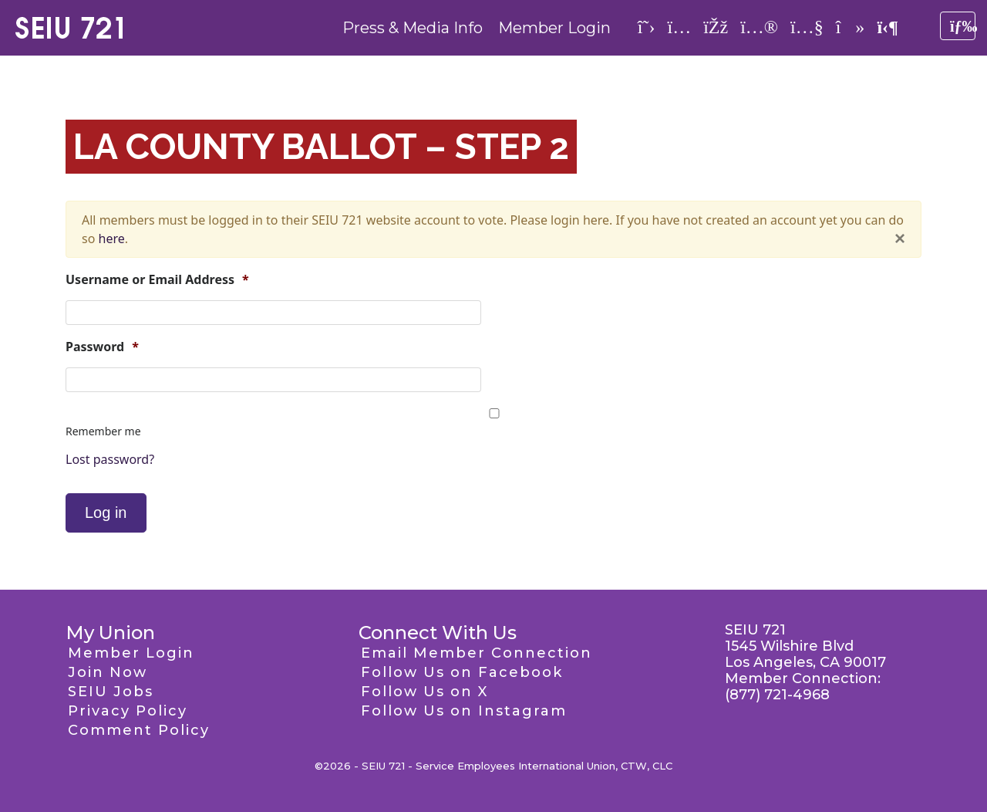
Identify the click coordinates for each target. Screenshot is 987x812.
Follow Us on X (424, 691)
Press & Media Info (412, 28)
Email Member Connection (476, 653)
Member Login (554, 28)
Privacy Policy (127, 710)
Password (102, 347)
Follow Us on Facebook (462, 672)
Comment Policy (139, 730)
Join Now (107, 672)
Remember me (103, 431)
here (112, 238)
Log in (106, 512)
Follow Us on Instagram (464, 710)
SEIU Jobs (110, 691)
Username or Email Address (157, 280)
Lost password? (110, 459)
